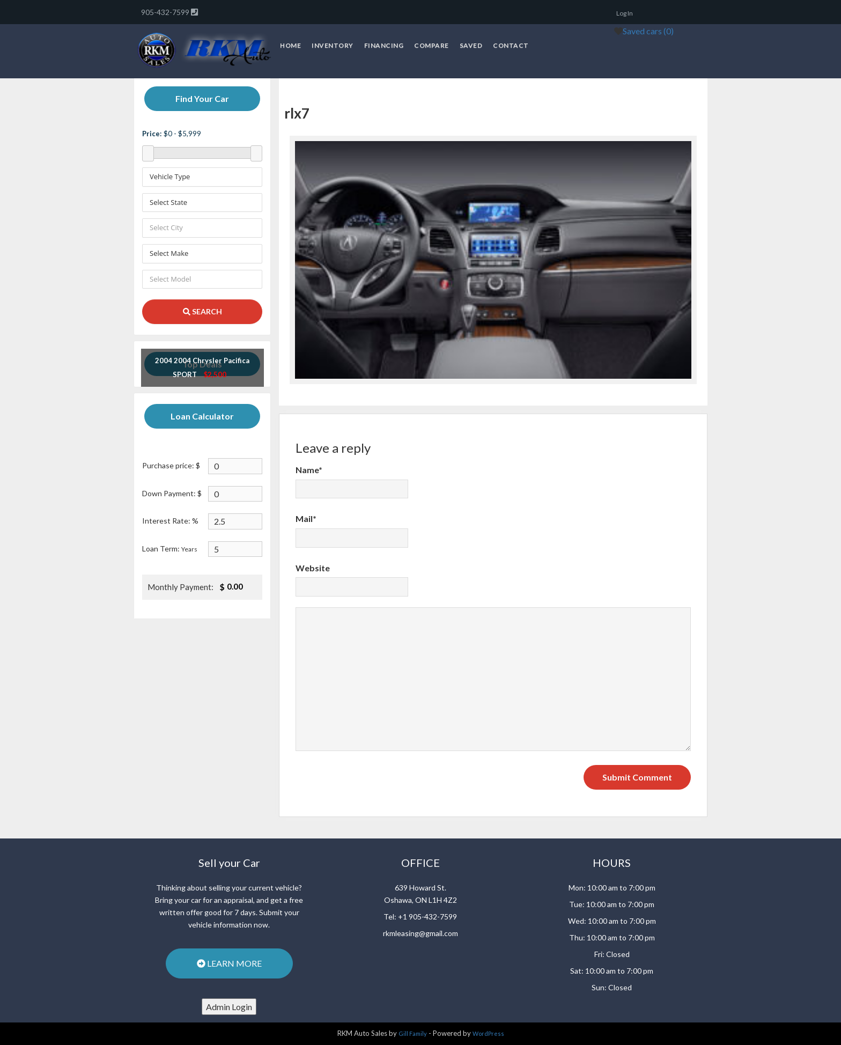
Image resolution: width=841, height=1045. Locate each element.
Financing (384, 45)
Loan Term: (169, 548)
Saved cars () (648, 31)
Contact (511, 45)
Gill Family (413, 1033)
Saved (471, 45)
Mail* (306, 518)
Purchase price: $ (171, 465)
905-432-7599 (166, 12)
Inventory (332, 45)
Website (313, 568)
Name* (309, 470)
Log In (624, 13)
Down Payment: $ (172, 493)
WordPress (488, 1033)
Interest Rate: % (170, 520)
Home (290, 45)
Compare (431, 45)
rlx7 (296, 113)
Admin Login (229, 1007)
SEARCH (202, 311)
